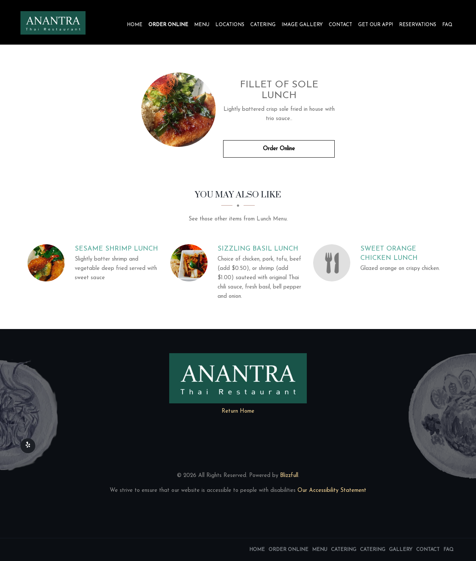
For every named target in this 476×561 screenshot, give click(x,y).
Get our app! (375, 24)
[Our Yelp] (27, 445)
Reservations (417, 24)
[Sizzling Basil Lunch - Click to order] (190, 262)
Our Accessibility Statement (331, 490)
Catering (263, 24)
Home (134, 24)
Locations (229, 24)
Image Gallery (302, 24)
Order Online (168, 24)
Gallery (400, 549)
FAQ (447, 24)
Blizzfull (289, 475)
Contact (340, 24)
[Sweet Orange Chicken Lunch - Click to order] (333, 262)
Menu (201, 24)
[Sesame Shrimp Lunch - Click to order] (48, 262)
